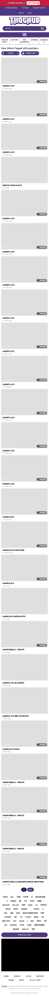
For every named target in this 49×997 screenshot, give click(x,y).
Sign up (21, 13)
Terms (11, 980)
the (19, 897)
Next (30, 890)
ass (18, 913)
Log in (30, 13)
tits (22, 925)
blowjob (40, 897)
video (13, 901)
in (20, 901)
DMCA (21, 980)
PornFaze (25, 8)
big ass (15, 905)
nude (30, 905)
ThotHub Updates (11, 8)
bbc (32, 921)
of (45, 921)
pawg (32, 901)
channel (7, 917)
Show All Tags (24, 935)
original (13, 925)
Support (40, 976)
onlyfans (39, 925)
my (15, 917)
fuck (26, 897)
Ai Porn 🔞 (34, 40)
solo (8, 909)
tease (24, 909)
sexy (39, 921)
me (43, 917)
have (5, 897)
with (15, 909)
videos (36, 909)
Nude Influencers (24, 41)
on (11, 913)
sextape (6, 905)
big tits (6, 921)
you (14, 921)
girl (5, 913)
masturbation (30, 913)
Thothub (22, 993)
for (42, 913)
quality (25, 929)
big (6, 925)
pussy (44, 905)
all (12, 897)
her (23, 905)
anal (36, 917)
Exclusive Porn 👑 (5, 41)
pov (25, 901)
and (39, 901)
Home (6, 976)
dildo (16, 929)
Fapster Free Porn (39, 8)
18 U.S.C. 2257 (35, 980)
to (36, 905)
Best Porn (14, 40)
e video (28, 917)
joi (21, 917)
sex (33, 929)
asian (21, 921)
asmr (29, 925)
